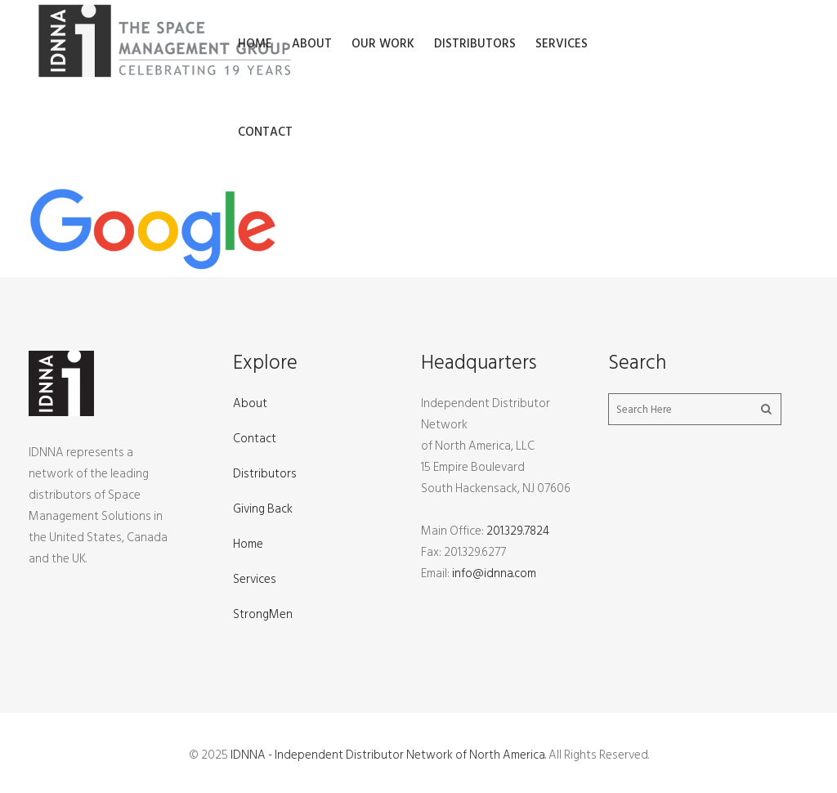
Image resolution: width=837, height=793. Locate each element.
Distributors (265, 474)
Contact (254, 438)
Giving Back (263, 509)
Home (248, 544)
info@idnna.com (494, 573)
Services (254, 579)
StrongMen (263, 614)
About (250, 403)
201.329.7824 (517, 531)
